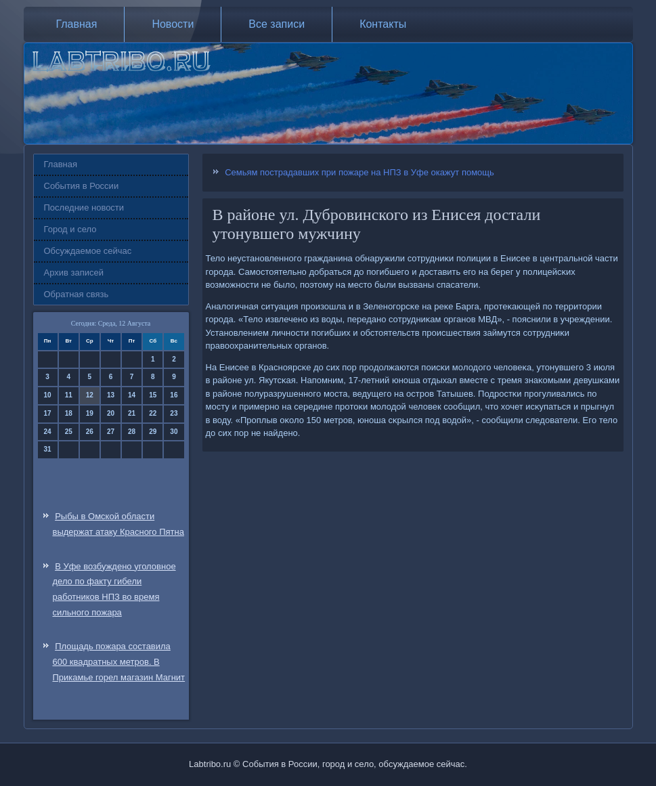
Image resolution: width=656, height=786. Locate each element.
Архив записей (74, 272)
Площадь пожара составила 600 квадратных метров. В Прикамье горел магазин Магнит (119, 661)
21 (131, 413)
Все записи (276, 24)
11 (68, 395)
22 (152, 413)
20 (110, 413)
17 (47, 413)
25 (68, 431)
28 (131, 431)
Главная (76, 24)
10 (47, 395)
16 (173, 395)
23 (173, 413)
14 (131, 395)
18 (68, 413)
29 (152, 431)
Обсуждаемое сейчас (88, 251)
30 (173, 431)
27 (110, 431)
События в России (81, 186)
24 (47, 431)
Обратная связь (76, 294)
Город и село (70, 229)
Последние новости (84, 207)
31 (47, 449)
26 (89, 431)
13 (110, 395)
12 (89, 395)
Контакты (382, 24)
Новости (173, 24)
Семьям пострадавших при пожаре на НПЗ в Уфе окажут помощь (359, 172)
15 (152, 395)
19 (89, 413)
